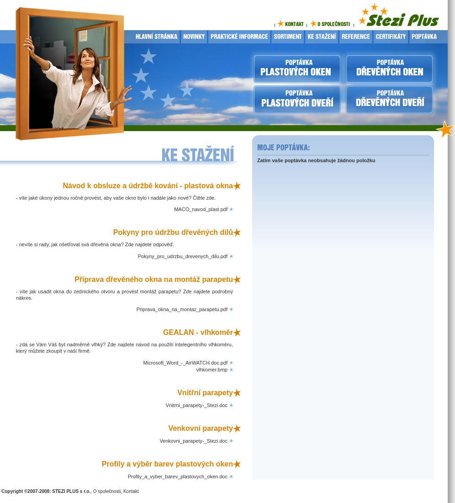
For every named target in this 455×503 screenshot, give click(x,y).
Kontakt (131, 491)
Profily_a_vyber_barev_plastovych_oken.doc (178, 476)
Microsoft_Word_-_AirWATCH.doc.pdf (185, 362)
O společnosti (107, 491)
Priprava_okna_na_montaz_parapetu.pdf (182, 309)
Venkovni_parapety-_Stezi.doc (193, 441)
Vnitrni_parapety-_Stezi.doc (197, 405)
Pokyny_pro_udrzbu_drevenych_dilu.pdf (183, 256)
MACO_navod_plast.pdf (201, 209)
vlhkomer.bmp (212, 369)
